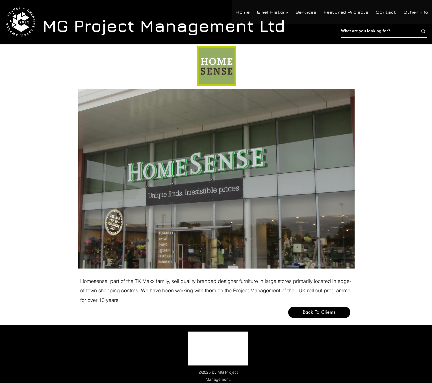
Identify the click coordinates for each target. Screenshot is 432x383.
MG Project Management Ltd (163, 26)
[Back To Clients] (319, 312)
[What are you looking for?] (375, 31)
